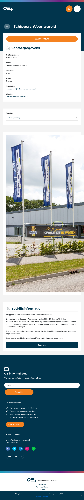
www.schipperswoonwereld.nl (17, 97)
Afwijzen (45, 496)
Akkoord (38, 496)
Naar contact (15, 456)
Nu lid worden (15, 424)
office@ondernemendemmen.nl (18, 440)
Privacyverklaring (42, 487)
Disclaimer (42, 484)
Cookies (42, 489)
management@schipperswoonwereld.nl (21, 89)
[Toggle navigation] (77, 8)
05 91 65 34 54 (12, 443)
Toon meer (42, 345)
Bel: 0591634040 (42, 39)
